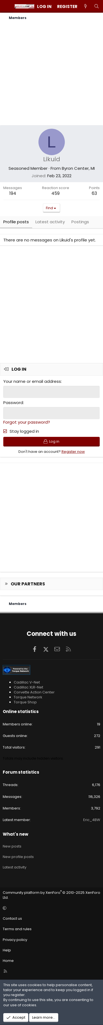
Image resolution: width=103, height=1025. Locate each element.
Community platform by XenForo (51, 895)
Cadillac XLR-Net (28, 687)
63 (94, 193)
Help (7, 950)
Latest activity (14, 867)
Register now (73, 451)
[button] (51, 908)
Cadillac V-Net (27, 682)
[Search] (96, 6)
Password (13, 402)
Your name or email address (32, 381)
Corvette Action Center (34, 692)
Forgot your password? (26, 422)
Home (8, 960)
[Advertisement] (51, 73)
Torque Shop (25, 702)
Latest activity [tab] (50, 222)
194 (12, 193)
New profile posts (18, 856)
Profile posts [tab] (16, 222)
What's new (15, 834)
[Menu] (7, 6)
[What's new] (85, 6)
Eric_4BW (91, 819)
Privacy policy (15, 939)
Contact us (12, 918)
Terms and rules (17, 929)
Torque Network (28, 697)
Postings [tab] (80, 222)
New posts (12, 846)
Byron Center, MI (78, 168)
